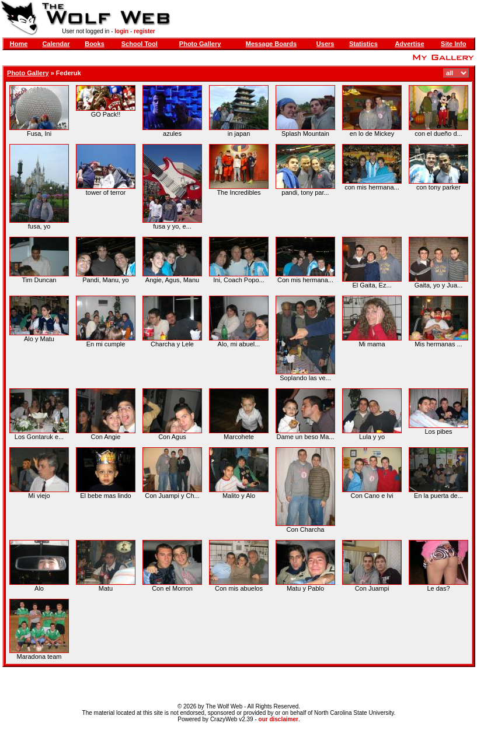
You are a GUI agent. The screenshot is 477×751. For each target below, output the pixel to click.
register (144, 31)
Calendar (55, 43)
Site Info (453, 43)
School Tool (139, 43)
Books (95, 43)
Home (19, 43)
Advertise (409, 43)
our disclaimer (278, 719)
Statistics (363, 43)
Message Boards (271, 43)
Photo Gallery (200, 43)
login (121, 31)
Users (325, 43)
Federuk (68, 72)
